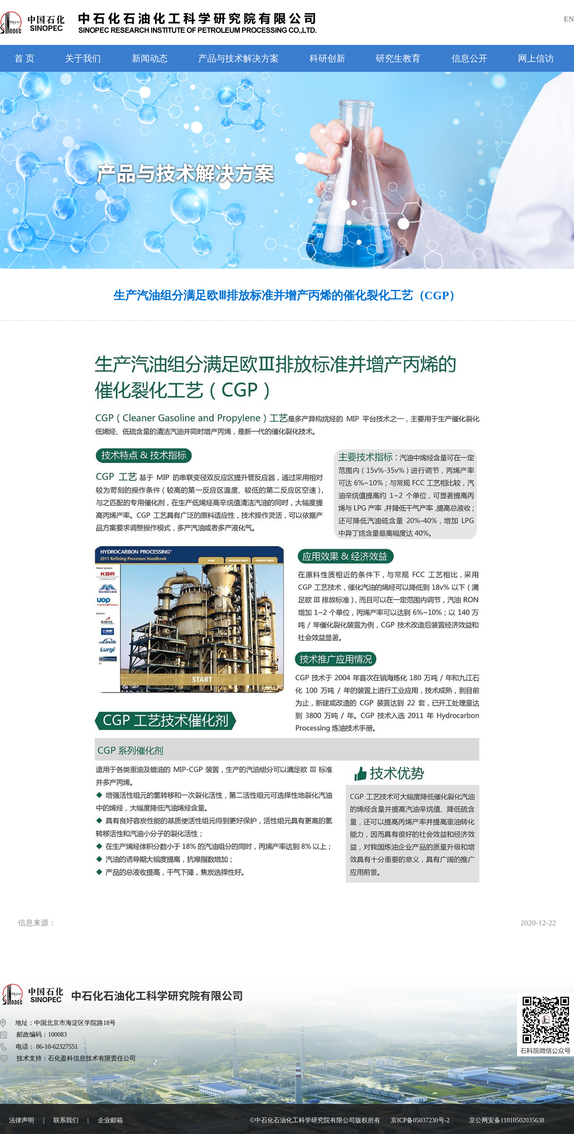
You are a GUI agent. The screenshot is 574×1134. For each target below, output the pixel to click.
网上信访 (536, 58)
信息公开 (469, 58)
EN (569, 19)
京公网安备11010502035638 (506, 1120)
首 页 (24, 58)
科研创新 (327, 58)
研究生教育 (398, 58)
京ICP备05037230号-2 (420, 1120)
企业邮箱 (110, 1120)
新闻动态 (150, 58)
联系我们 (65, 1120)
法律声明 (21, 1120)
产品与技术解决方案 (238, 58)
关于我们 (83, 58)
